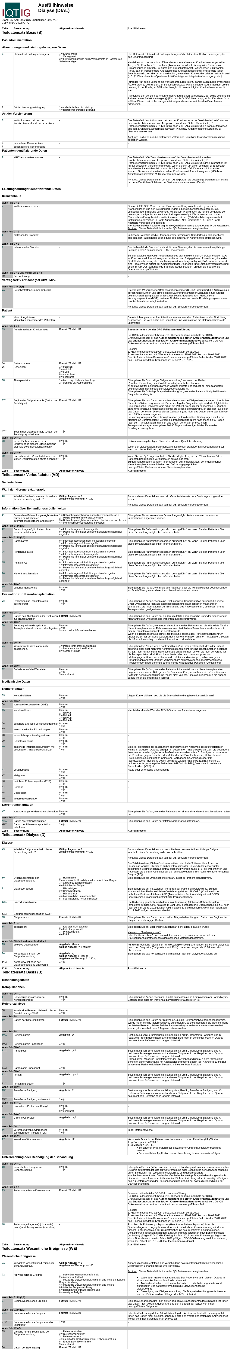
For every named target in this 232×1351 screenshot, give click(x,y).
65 (3, 1117)
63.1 (4, 1090)
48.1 (4, 821)
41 (3, 769)
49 (3, 849)
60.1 (4, 1035)
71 (3, 1263)
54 (3, 926)
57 (3, 997)
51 (3, 888)
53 (3, 917)
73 (3, 1300)
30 (3, 625)
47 (3, 811)
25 (3, 562)
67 (3, 1139)
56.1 (4, 953)
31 (3, 646)
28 (3, 601)
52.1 (4, 902)
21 (3, 515)
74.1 (4, 1313)
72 (3, 1274)
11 (3, 290)
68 (3, 1167)
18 (3, 441)
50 (3, 877)
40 (3, 746)
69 (3, 1190)
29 (3, 616)
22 (3, 529)
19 (3, 456)
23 (3, 541)
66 (3, 1129)
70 (3, 1224)
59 (3, 1020)
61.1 (4, 1050)
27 (3, 587)
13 (3, 329)
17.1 (4, 400)
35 (3, 710)
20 (3, 496)
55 (3, 944)
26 (3, 573)
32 (3, 669)
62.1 (4, 1074)
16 (3, 380)
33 (3, 695)
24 (3, 551)
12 (3, 317)
